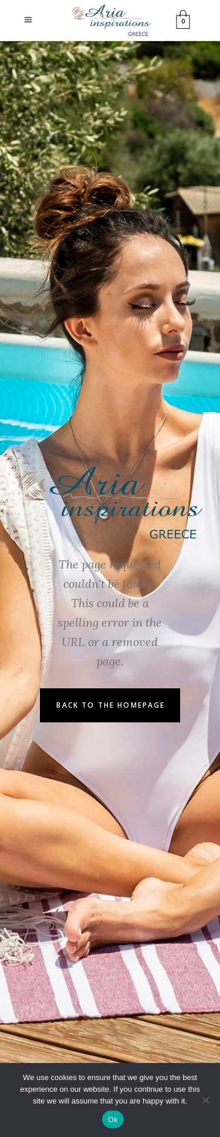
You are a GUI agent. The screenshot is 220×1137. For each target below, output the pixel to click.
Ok (113, 1119)
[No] (205, 1100)
